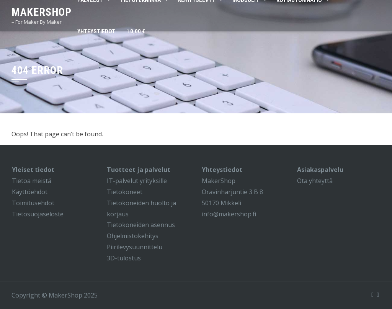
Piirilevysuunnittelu (134, 247)
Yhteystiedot (96, 31)
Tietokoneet (124, 192)
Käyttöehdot (29, 192)
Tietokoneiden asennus (141, 225)
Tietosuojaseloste (38, 214)
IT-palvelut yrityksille (137, 181)
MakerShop (41, 12)
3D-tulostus (124, 258)
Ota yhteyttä (315, 181)
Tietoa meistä (31, 181)
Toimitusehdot (33, 203)
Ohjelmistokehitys (132, 236)
